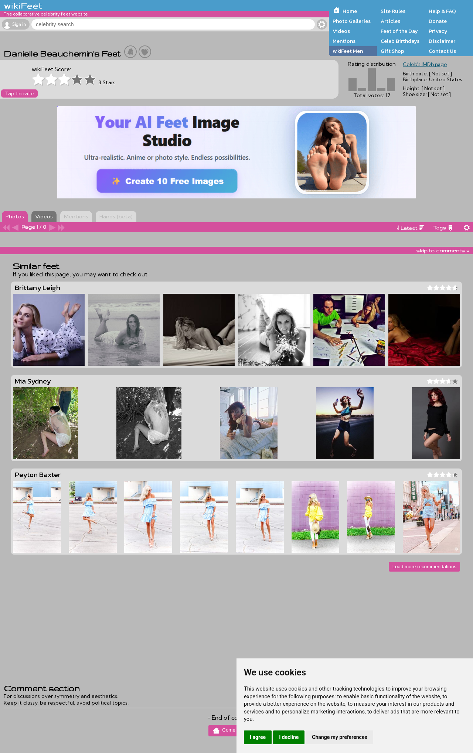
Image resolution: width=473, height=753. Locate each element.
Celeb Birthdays (400, 41)
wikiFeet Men (348, 51)
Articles (390, 21)
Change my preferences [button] (339, 737)
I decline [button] (289, 737)
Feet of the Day (399, 31)
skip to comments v (442, 250)
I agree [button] (258, 737)
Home (350, 11)
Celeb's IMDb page (425, 64)
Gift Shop (392, 51)
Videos (341, 31)
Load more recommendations (424, 566)
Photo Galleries (352, 21)
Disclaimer (442, 41)
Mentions (344, 41)
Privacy (438, 31)
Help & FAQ (442, 11)
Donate (438, 21)
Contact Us (442, 51)
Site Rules (393, 11)
